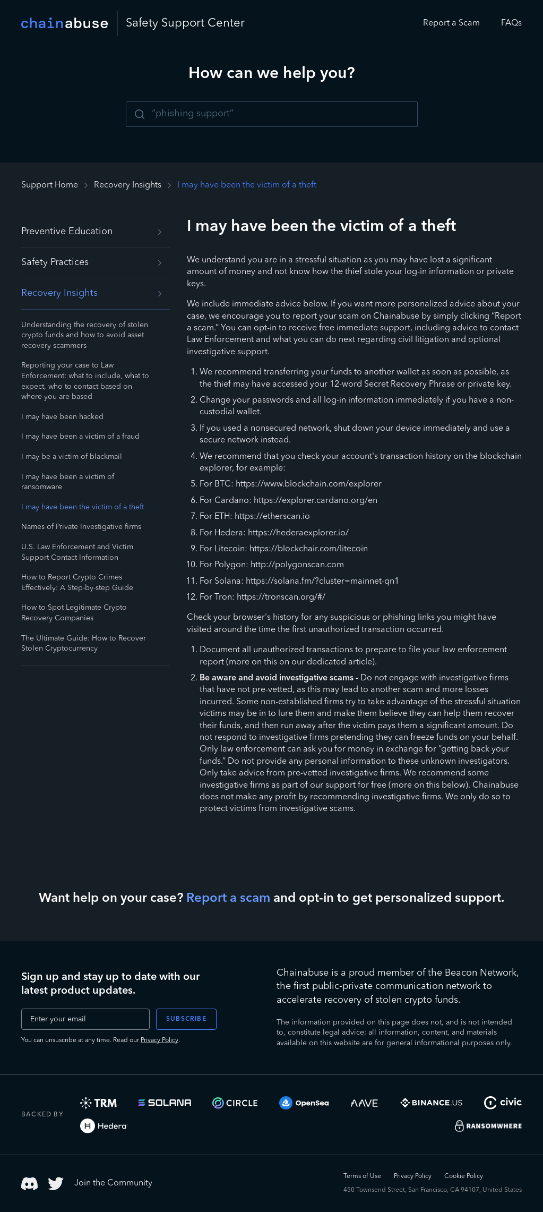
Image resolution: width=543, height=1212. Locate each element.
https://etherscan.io (272, 517)
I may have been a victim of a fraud (80, 436)
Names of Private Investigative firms (81, 527)
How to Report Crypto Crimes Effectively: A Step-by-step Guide (77, 583)
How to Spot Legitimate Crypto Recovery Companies (74, 613)
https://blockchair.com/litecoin (308, 549)
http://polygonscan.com (297, 565)
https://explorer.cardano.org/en (315, 501)
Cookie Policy (463, 1176)
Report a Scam (451, 23)
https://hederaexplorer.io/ (298, 533)
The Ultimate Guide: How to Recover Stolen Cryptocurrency (83, 644)
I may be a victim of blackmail (71, 456)
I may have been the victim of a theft (82, 507)
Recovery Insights (127, 185)
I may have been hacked (62, 417)
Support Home (49, 185)
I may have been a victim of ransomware (67, 482)
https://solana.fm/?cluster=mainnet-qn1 (322, 581)
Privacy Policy (159, 1040)
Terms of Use (362, 1176)
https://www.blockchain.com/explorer (309, 484)
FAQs (511, 23)
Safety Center (185, 23)
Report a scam (228, 898)
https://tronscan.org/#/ (281, 597)
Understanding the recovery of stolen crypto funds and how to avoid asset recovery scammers (84, 335)
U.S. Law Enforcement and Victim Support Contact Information (77, 552)
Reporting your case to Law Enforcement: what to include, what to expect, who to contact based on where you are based (85, 381)
